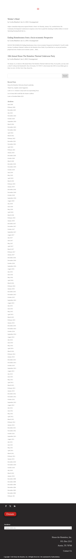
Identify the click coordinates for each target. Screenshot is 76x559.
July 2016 (10, 272)
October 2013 (11, 365)
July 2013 (10, 374)
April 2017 (10, 246)
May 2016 (10, 277)
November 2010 (12, 464)
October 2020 (11, 158)
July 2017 (10, 238)
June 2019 (10, 172)
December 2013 (12, 360)
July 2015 (10, 306)
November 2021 (12, 144)
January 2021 (11, 152)
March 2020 (11, 161)
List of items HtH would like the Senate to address (21, 93)
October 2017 (11, 229)
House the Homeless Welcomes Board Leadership (21, 85)
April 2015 (10, 314)
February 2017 (11, 252)
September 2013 (12, 368)
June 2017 (10, 240)
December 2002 (12, 493)
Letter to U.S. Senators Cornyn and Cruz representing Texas (23, 90)
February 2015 (11, 320)
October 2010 (11, 467)
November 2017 (12, 226)
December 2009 (12, 479)
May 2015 (10, 311)
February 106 (11, 496)
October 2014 (11, 331)
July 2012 (10, 408)
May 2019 (10, 175)
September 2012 (12, 402)
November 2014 (12, 328)
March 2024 (11, 124)
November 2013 (12, 362)
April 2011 (10, 450)
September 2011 (12, 436)
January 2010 (11, 476)
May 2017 (10, 243)
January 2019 (11, 186)
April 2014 (10, 348)
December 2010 (12, 462)
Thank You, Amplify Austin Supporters (18, 88)
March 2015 (11, 317)
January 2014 (11, 357)
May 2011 (10, 447)
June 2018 (10, 206)
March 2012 (11, 419)
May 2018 (10, 209)
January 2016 (11, 289)
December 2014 (12, 325)
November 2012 (12, 396)
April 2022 (10, 133)
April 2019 (10, 178)
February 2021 (11, 150)
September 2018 (12, 198)
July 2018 (10, 203)
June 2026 (10, 104)
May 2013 (10, 379)
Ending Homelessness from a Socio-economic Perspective (30, 38)
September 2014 (12, 334)
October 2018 (11, 195)
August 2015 (11, 303)
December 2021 (12, 141)
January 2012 (11, 425)
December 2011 (12, 428)
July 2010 (10, 470)
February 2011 (11, 456)
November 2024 (12, 116)
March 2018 (11, 215)
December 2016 (12, 257)
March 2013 (11, 385)
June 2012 (10, 411)
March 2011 (11, 453)
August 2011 (11, 439)
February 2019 (11, 184)
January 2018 (11, 221)
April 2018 (10, 212)
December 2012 (12, 394)
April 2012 (10, 416)
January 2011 (11, 459)
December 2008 (12, 482)
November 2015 (12, 294)
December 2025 (12, 110)
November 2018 (12, 192)
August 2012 (11, 405)
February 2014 (11, 354)
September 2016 (12, 266)
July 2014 (10, 340)
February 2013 (11, 388)
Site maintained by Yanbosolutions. (50, 557)
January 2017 (11, 255)
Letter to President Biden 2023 (15, 96)
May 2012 (10, 413)
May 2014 (10, 345)
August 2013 (11, 371)
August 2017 (11, 235)
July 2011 (10, 442)
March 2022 (11, 135)
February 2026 (11, 107)
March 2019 (11, 181)
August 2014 (11, 337)
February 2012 (11, 422)
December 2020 (12, 155)
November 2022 (12, 130)
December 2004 (12, 487)
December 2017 (12, 223)
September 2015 (12, 300)
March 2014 (11, 351)
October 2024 (11, 118)
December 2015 (12, 291)
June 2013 (10, 377)
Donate (10, 514)
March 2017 (11, 249)
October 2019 (11, 169)
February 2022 (11, 138)
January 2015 (11, 323)
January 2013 (11, 391)
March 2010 (11, 473)
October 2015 (11, 297)
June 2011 (10, 445)
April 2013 (10, 382)
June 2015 (10, 308)
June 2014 (10, 342)
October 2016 (11, 263)
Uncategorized (33, 22)
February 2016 (11, 286)
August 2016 (11, 269)
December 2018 (12, 189)
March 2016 (11, 283)
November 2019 (12, 167)
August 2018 (11, 201)
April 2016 (10, 280)
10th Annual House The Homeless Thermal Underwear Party (31, 56)
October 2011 (11, 433)
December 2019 (12, 164)
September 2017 (12, 232)
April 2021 (10, 147)
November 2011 (12, 431)
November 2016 (12, 260)
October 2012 (11, 399)
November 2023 (12, 127)
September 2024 (12, 121)
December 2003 (12, 490)
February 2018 (11, 218)
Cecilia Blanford (15, 22)
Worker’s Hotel (14, 19)
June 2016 (10, 274)
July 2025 (10, 113)
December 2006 (12, 484)
